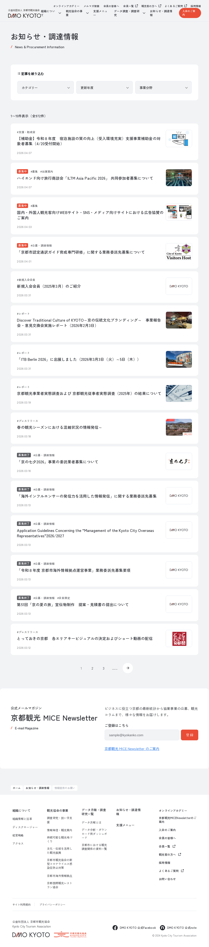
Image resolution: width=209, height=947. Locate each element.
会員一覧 (128, 6)
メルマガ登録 (91, 6)
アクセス (18, 843)
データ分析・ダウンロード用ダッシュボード (94, 833)
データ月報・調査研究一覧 (94, 812)
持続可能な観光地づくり (59, 839)
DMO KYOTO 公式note (182, 928)
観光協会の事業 (57, 810)
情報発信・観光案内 (59, 830)
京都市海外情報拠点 (59, 876)
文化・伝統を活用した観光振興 (59, 850)
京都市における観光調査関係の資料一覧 (94, 847)
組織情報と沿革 (22, 819)
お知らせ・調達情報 (161, 13)
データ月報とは (91, 822)
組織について (21, 810)
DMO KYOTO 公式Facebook (138, 928)
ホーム (17, 788)
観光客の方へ (149, 6)
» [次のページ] (128, 668)
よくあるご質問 (174, 6)
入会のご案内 (188, 12)
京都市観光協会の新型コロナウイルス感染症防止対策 (59, 864)
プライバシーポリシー (52, 904)
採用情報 (196, 6)
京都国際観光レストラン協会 (59, 885)
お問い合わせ (167, 879)
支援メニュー (100, 13)
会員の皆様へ (111, 6)
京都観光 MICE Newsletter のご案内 (132, 748)
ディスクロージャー (25, 827)
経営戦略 (18, 835)
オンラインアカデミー (66, 6)
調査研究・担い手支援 (59, 820)
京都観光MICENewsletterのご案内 (177, 820)
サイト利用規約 (21, 904)
